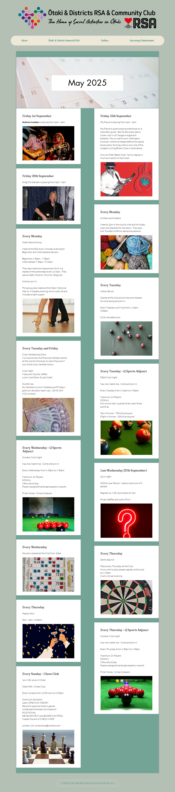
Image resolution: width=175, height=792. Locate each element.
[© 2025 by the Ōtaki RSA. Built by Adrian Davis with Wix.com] (88, 783)
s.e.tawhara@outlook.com (47, 725)
